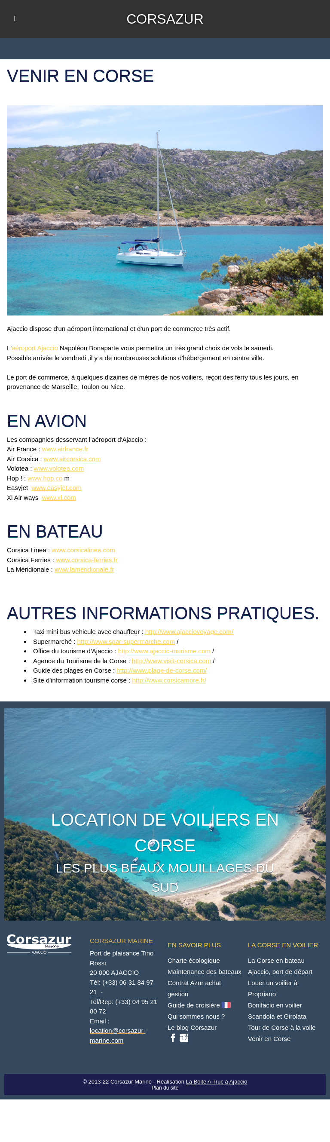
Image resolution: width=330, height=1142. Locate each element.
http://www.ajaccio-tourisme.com (164, 651)
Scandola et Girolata (277, 1016)
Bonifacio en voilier (275, 1005)
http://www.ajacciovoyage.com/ (189, 631)
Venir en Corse (269, 1038)
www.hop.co (45, 478)
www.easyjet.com (57, 487)
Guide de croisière (200, 1005)
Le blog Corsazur (192, 1027)
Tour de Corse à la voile (282, 1027)
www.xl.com (59, 497)
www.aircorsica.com (72, 458)
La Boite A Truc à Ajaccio (216, 1081)
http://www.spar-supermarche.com (126, 641)
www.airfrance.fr (65, 449)
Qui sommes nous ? (196, 1016)
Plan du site (165, 1088)
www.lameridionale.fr (84, 569)
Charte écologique (194, 960)
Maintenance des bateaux (204, 971)
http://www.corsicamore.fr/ (169, 680)
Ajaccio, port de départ (280, 971)
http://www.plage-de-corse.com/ (161, 670)
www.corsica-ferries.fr (86, 559)
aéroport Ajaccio (35, 348)
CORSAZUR (165, 19)
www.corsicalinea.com (83, 550)
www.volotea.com (59, 468)
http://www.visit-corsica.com (171, 660)
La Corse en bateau (276, 960)
